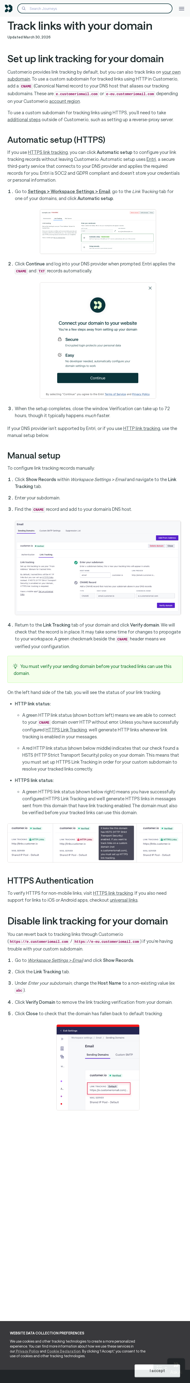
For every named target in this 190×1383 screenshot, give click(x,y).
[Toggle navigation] (181, 8)
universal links (124, 900)
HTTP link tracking (141, 428)
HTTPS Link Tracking (66, 729)
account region (64, 101)
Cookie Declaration (64, 1351)
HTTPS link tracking (48, 152)
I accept (157, 1370)
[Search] (94, 8)
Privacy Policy (27, 1351)
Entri (151, 159)
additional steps (24, 119)
